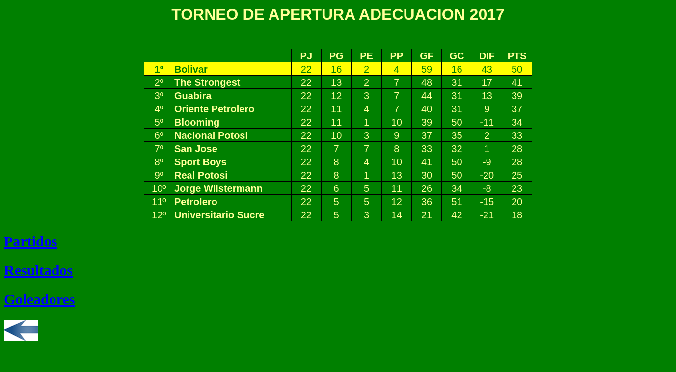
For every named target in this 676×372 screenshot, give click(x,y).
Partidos (30, 241)
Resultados (38, 270)
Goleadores (39, 299)
